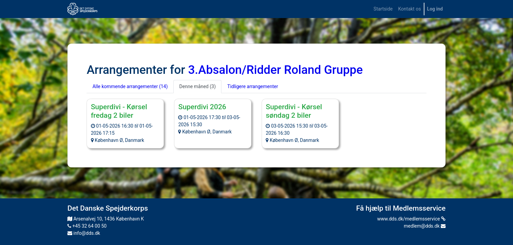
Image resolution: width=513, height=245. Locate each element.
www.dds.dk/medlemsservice (411, 219)
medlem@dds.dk (425, 226)
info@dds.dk (83, 233)
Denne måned (197, 86)
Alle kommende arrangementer (130, 86)
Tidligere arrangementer (252, 86)
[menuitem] (383, 9)
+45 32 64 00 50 (87, 226)
